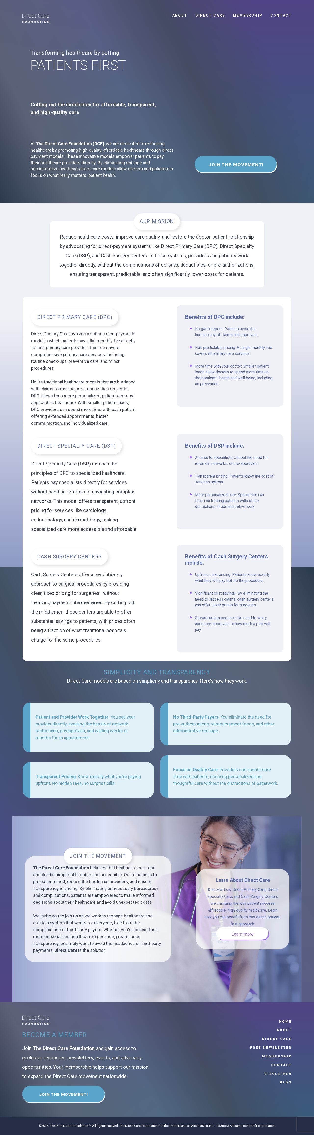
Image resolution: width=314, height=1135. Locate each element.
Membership (247, 15)
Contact (281, 15)
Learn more (243, 934)
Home (285, 1021)
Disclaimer (278, 1074)
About (180, 15)
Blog (286, 1082)
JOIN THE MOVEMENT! (236, 164)
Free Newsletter (271, 1047)
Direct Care (210, 15)
